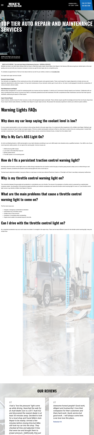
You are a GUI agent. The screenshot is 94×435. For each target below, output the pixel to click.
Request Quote (70, 330)
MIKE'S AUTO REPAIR (7, 64)
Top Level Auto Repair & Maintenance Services (26, 64)
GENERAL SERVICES (45, 64)
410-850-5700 (86, 5)
